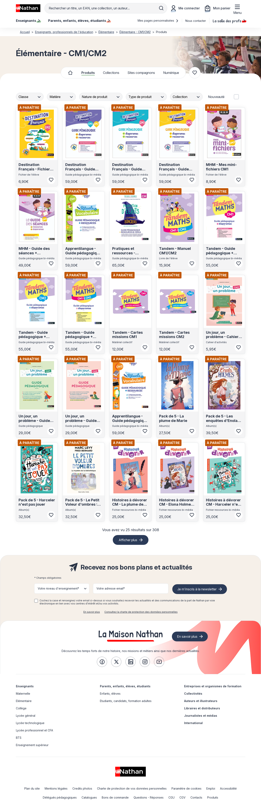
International (193, 723)
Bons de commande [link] (115, 797)
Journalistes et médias (200, 715)
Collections (111, 73)
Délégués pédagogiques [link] (60, 797)
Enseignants (25, 686)
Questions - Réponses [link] (149, 797)
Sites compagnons (141, 73)
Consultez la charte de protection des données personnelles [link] (141, 611)
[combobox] (30, 97)
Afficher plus (128, 540)
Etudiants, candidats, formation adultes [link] (126, 701)
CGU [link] (171, 797)
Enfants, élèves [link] (110, 693)
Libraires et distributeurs (202, 708)
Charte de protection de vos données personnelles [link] (132, 788)
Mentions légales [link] (56, 788)
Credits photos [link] (82, 788)
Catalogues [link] (89, 797)
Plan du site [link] (32, 788)
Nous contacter (195, 20)
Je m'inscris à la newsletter (197, 589)
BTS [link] (18, 737)
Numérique (171, 73)
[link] (102, 662)
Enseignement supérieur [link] (32, 745)
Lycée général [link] (25, 715)
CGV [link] (182, 797)
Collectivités (193, 693)
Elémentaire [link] (24, 701)
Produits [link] (212, 797)
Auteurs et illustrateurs (200, 701)
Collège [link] (21, 708)
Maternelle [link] (23, 693)
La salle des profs (229, 21)
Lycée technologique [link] (30, 723)
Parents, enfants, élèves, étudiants (125, 686)
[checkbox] (36, 601)
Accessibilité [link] (228, 788)
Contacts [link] (196, 797)
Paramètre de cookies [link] (186, 788)
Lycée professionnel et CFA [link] (34, 730)
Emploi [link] (210, 788)
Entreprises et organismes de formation (212, 686)
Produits (88, 73)
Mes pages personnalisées (158, 20)
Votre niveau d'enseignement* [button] (58, 588)
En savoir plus (91, 611)
